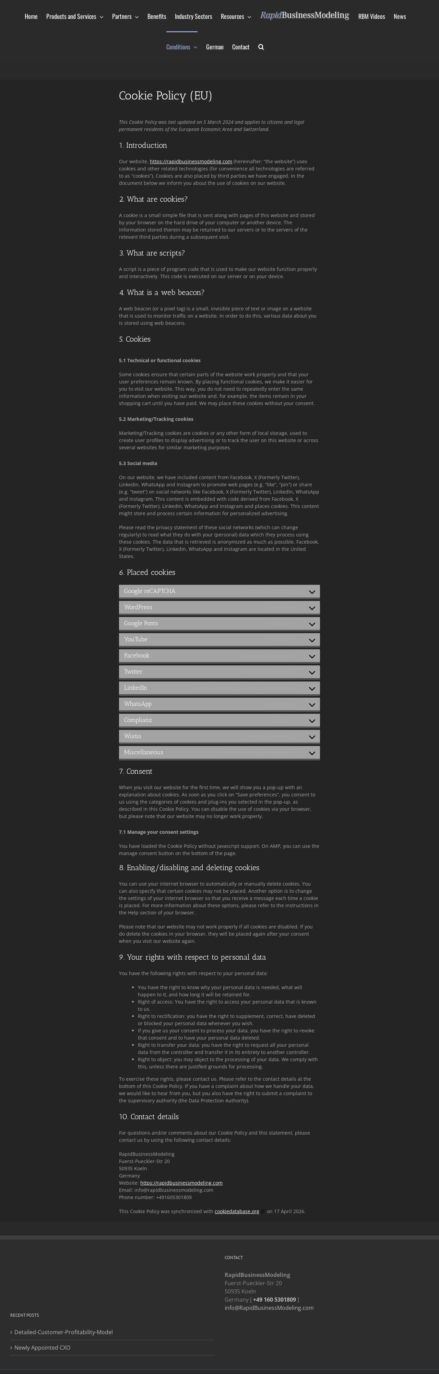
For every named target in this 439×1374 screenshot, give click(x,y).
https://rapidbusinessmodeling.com (191, 161)
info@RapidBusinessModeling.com (269, 1308)
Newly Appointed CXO (42, 1347)
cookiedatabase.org (237, 1211)
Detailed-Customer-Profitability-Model (63, 1332)
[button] (261, 46)
